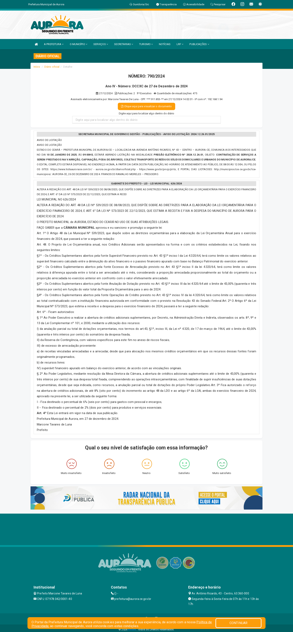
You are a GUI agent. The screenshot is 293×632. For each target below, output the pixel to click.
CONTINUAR (238, 623)
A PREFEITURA (53, 44)
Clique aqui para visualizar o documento (146, 106)
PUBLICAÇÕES (199, 44)
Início (37, 66)
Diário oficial (51, 66)
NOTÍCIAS (165, 44)
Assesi (132, 629)
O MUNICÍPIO (78, 44)
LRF (180, 44)
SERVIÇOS (100, 44)
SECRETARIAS (123, 44)
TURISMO (146, 44)
